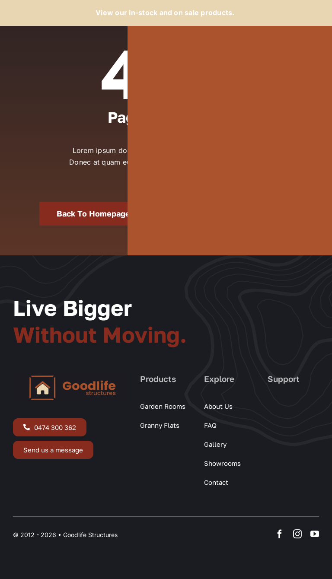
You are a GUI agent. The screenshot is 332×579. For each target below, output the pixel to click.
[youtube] (314, 534)
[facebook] (279, 534)
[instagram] (297, 534)
